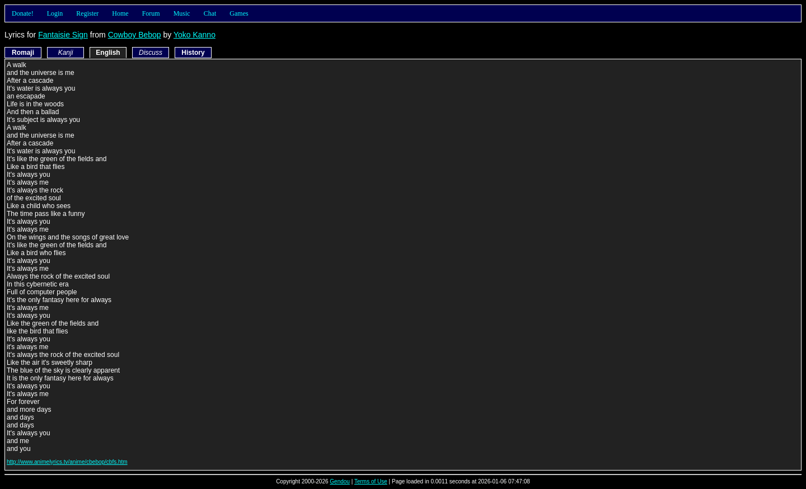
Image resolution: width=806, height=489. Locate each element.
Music (182, 13)
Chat (210, 13)
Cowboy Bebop (134, 34)
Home (120, 13)
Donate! (23, 13)
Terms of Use (370, 481)
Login (55, 13)
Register (87, 13)
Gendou (340, 481)
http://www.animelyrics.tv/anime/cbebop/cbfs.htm (67, 462)
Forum (151, 13)
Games (238, 13)
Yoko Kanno (194, 34)
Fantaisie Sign (63, 34)
